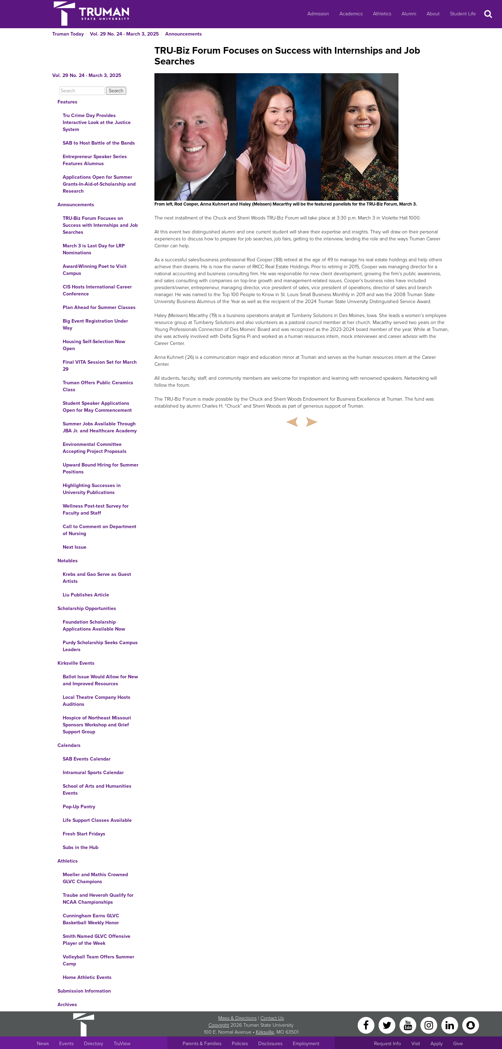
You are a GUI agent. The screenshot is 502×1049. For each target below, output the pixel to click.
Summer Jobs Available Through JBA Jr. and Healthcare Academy (100, 427)
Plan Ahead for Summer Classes (99, 307)
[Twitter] (387, 1025)
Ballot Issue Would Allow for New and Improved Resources (100, 680)
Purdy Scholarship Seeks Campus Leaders (100, 646)
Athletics (382, 14)
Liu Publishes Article (86, 595)
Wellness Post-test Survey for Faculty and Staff (96, 509)
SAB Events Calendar (87, 759)
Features (67, 102)
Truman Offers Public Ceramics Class (98, 386)
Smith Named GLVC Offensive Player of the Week (96, 939)
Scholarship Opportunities (87, 608)
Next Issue (74, 547)
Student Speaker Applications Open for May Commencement (97, 406)
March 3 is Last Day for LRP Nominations (94, 249)
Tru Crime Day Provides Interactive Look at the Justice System (97, 122)
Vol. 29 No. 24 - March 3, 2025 (124, 34)
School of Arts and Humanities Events (97, 789)
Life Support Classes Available (97, 820)
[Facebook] (366, 1025)
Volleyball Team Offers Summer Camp (98, 960)
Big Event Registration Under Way (95, 324)
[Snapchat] (470, 1025)
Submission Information (84, 991)
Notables (68, 561)
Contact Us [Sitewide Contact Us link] (272, 1018)
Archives (67, 1005)
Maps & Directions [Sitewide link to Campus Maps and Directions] (237, 1018)
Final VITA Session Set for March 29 (100, 365)
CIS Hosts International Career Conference (97, 290)
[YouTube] (408, 1025)
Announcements (183, 34)
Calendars (69, 745)
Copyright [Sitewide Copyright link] (218, 1025)
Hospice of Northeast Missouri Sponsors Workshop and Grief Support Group (97, 725)
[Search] (82, 90)
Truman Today (68, 34)
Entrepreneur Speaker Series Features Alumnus (95, 160)
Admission (318, 14)
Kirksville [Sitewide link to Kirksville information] (265, 1032)
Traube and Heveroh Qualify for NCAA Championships (98, 898)
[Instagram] (429, 1025)
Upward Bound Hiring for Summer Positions (100, 468)
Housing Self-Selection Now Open (94, 345)
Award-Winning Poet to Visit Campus (95, 269)
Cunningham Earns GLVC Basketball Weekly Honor (91, 919)
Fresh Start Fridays (84, 834)
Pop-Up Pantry (79, 807)
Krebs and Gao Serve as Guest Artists (97, 577)
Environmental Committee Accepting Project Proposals (95, 447)
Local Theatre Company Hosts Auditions (96, 700)
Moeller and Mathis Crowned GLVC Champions (95, 878)
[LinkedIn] (450, 1025)
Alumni (409, 14)
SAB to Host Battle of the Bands (99, 143)
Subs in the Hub (80, 847)
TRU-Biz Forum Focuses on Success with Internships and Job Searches (100, 225)
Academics (351, 14)
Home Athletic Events (87, 977)
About (433, 14)
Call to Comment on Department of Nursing (99, 530)
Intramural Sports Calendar (93, 773)
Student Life (463, 14)
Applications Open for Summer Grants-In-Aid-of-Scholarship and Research (99, 184)
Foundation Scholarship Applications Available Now (94, 625)
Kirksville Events (76, 663)
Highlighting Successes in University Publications (92, 489)
